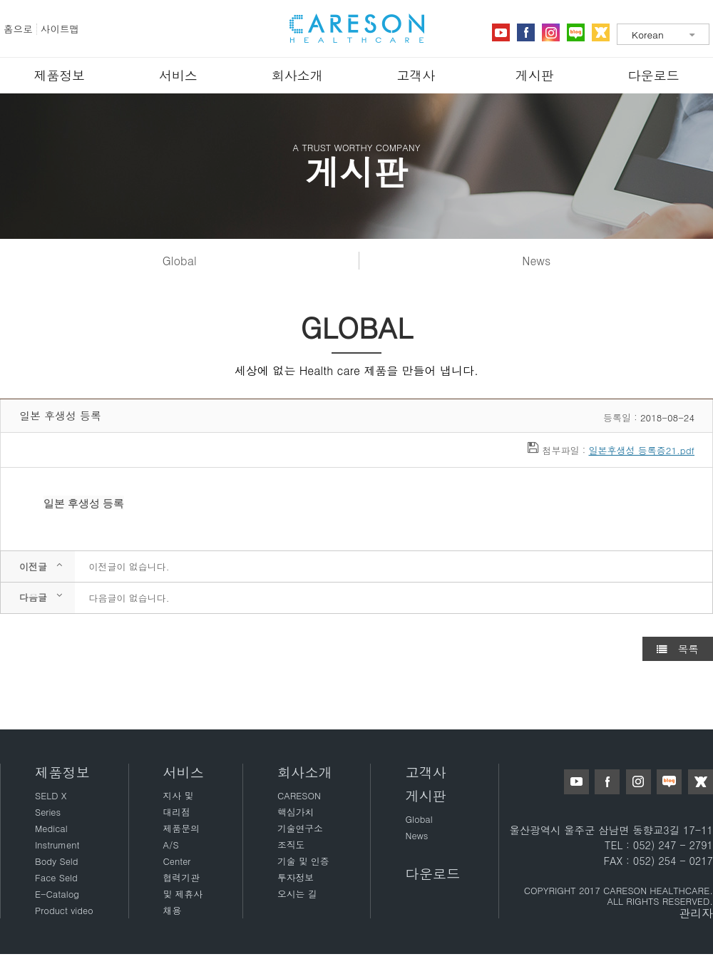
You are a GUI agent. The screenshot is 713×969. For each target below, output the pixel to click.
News (536, 260)
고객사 (415, 75)
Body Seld (56, 861)
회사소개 (297, 75)
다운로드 (653, 75)
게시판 (534, 75)
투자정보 (295, 877)
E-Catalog (57, 894)
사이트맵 (60, 29)
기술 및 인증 (303, 861)
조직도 (290, 844)
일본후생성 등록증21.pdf (641, 450)
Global (180, 260)
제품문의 (181, 828)
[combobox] (663, 34)
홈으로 (18, 29)
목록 (678, 648)
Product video (64, 910)
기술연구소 (300, 828)
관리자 (696, 913)
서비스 (178, 75)
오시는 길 (297, 894)
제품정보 (59, 75)
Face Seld (56, 877)
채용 (172, 910)
